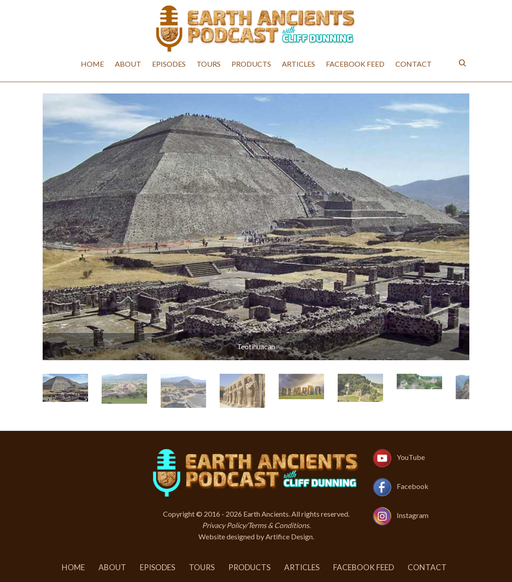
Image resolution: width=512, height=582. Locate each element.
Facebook (412, 486)
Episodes (169, 63)
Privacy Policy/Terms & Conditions (255, 525)
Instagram (412, 515)
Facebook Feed (355, 63)
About (128, 63)
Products (251, 63)
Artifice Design (289, 536)
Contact (413, 63)
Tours (209, 63)
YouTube (411, 457)
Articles (298, 63)
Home (92, 63)
